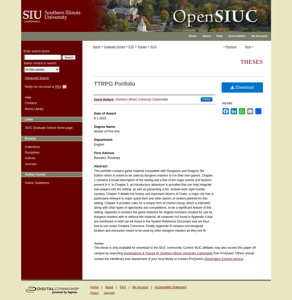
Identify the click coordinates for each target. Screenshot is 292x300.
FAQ (123, 287)
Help (28, 97)
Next (248, 46)
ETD (131, 46)
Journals (30, 164)
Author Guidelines (37, 183)
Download (242, 87)
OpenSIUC (163, 13)
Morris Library (34, 109)
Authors (30, 158)
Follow (206, 99)
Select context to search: (40, 63)
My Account (140, 287)
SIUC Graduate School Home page (49, 128)
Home (96, 46)
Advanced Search (37, 78)
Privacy (95, 293)
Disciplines (32, 152)
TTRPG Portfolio (114, 84)
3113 (153, 46)
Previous (231, 46)
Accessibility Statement (170, 287)
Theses (142, 46)
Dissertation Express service (224, 259)
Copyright (109, 293)
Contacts (31, 103)
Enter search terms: (37, 51)
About (109, 287)
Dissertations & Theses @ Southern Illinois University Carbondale (168, 253)
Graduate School (114, 46)
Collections (32, 147)
